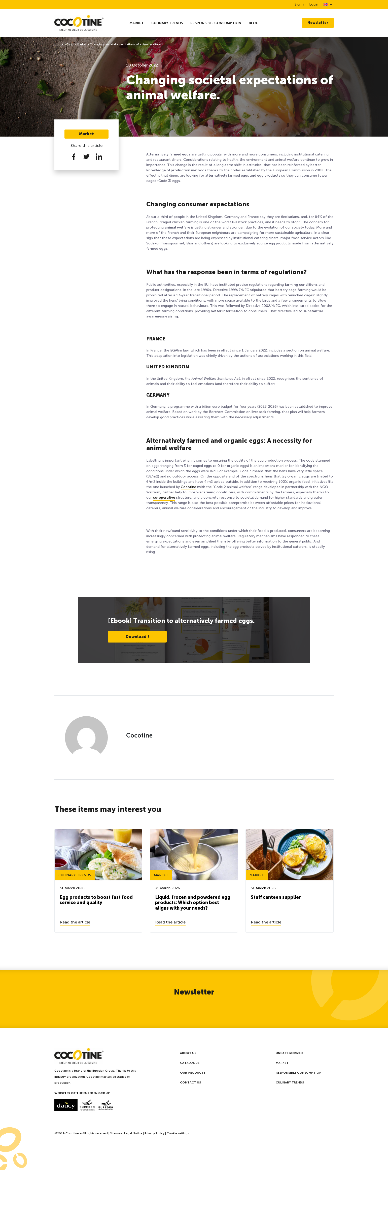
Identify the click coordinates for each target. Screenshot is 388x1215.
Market (136, 23)
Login (313, 4)
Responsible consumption (215, 23)
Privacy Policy (154, 1133)
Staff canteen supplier (276, 897)
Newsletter (317, 23)
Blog (254, 23)
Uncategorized (289, 1053)
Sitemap (116, 1133)
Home (58, 44)
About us (188, 1053)
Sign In (300, 4)
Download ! (137, 636)
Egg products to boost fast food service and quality (96, 900)
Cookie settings (178, 1133)
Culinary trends (167, 23)
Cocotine (188, 487)
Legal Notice (133, 1133)
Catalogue (189, 1063)
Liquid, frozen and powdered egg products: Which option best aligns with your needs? (192, 902)
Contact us (190, 1082)
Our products (192, 1072)
